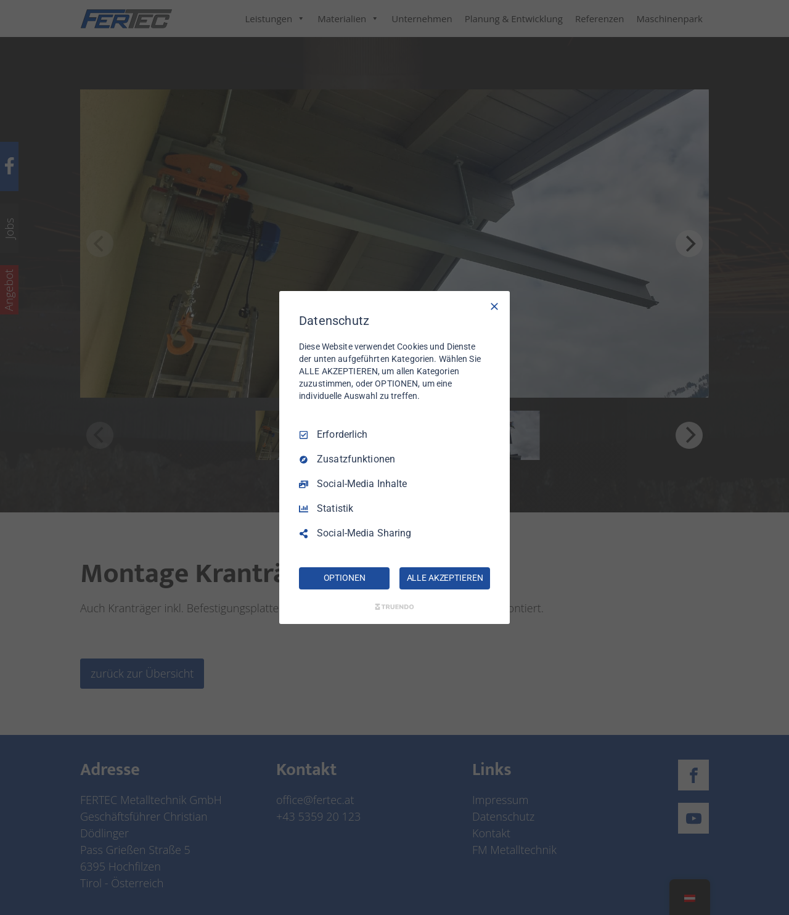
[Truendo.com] (394, 607)
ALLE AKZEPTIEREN (445, 578)
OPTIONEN (345, 578)
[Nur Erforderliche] (494, 306)
